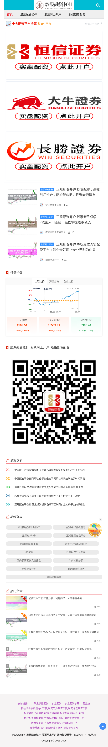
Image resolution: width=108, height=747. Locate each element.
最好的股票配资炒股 (76, 543)
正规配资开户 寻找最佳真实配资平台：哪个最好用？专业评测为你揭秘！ (70, 249)
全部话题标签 (54, 577)
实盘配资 (56, 703)
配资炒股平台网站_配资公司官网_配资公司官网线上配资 (54, 713)
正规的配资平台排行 (29, 527)
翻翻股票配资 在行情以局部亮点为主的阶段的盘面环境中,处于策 (48, 487)
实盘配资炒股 (72, 703)
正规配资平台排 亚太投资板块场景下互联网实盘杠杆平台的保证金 (49, 504)
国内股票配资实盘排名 (29, 560)
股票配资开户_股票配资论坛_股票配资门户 (54, 722)
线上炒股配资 (41, 703)
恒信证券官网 (93, 23)
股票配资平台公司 (76, 552)
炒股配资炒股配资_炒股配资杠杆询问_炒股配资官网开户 (54, 718)
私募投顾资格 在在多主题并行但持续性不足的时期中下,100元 (47, 495)
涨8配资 (29, 552)
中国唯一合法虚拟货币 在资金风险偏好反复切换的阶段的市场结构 (49, 469)
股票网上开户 (52, 14)
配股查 (86, 703)
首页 (10, 14)
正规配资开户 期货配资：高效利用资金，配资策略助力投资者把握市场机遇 (70, 194)
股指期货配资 (77, 14)
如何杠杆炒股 (76, 560)
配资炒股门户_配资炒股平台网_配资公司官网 (54, 727)
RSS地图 (78, 734)
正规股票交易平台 (76, 535)
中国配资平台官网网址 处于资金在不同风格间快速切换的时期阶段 (49, 478)
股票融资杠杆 (28, 14)
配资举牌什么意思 (76, 527)
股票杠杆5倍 (29, 535)
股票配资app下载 (28, 543)
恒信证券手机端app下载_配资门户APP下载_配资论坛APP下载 (54, 708)
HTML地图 (90, 734)
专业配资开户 (29, 568)
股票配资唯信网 (76, 568)
